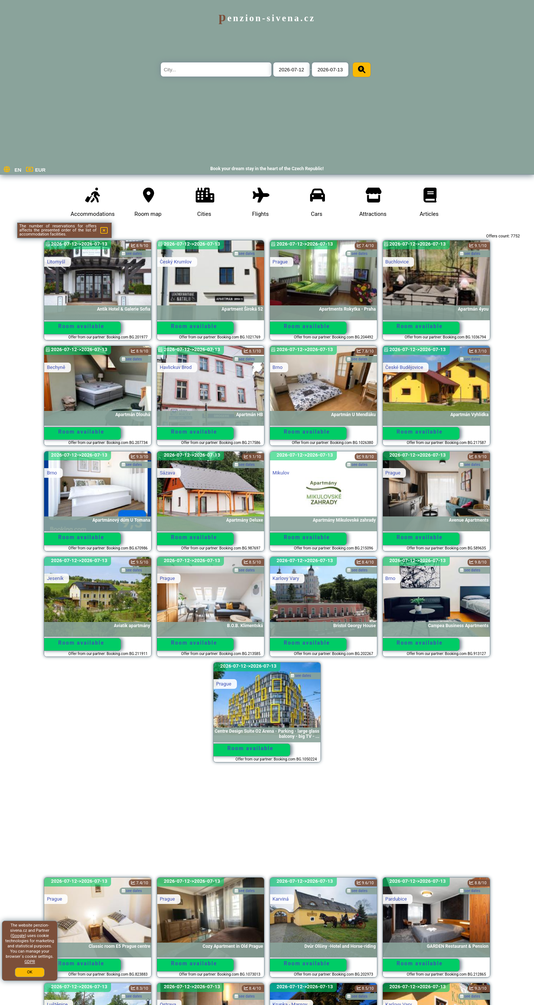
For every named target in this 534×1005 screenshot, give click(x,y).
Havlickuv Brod (176, 367)
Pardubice (396, 899)
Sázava (167, 473)
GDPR (30, 961)
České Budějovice (404, 367)
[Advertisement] (267, 823)
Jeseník (55, 578)
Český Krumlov (176, 262)
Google (18, 935)
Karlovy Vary (286, 578)
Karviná (281, 899)
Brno (278, 367)
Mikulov (281, 473)
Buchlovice (397, 262)
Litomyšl (56, 262)
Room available (81, 326)
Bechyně (56, 367)
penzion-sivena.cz (267, 18)
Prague (280, 262)
